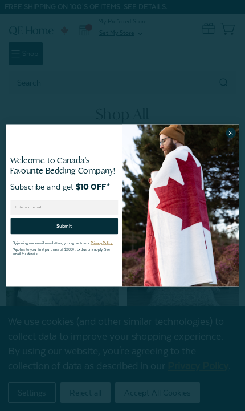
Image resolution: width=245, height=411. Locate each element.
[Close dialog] (231, 133)
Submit (64, 225)
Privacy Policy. (102, 243)
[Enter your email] (64, 207)
